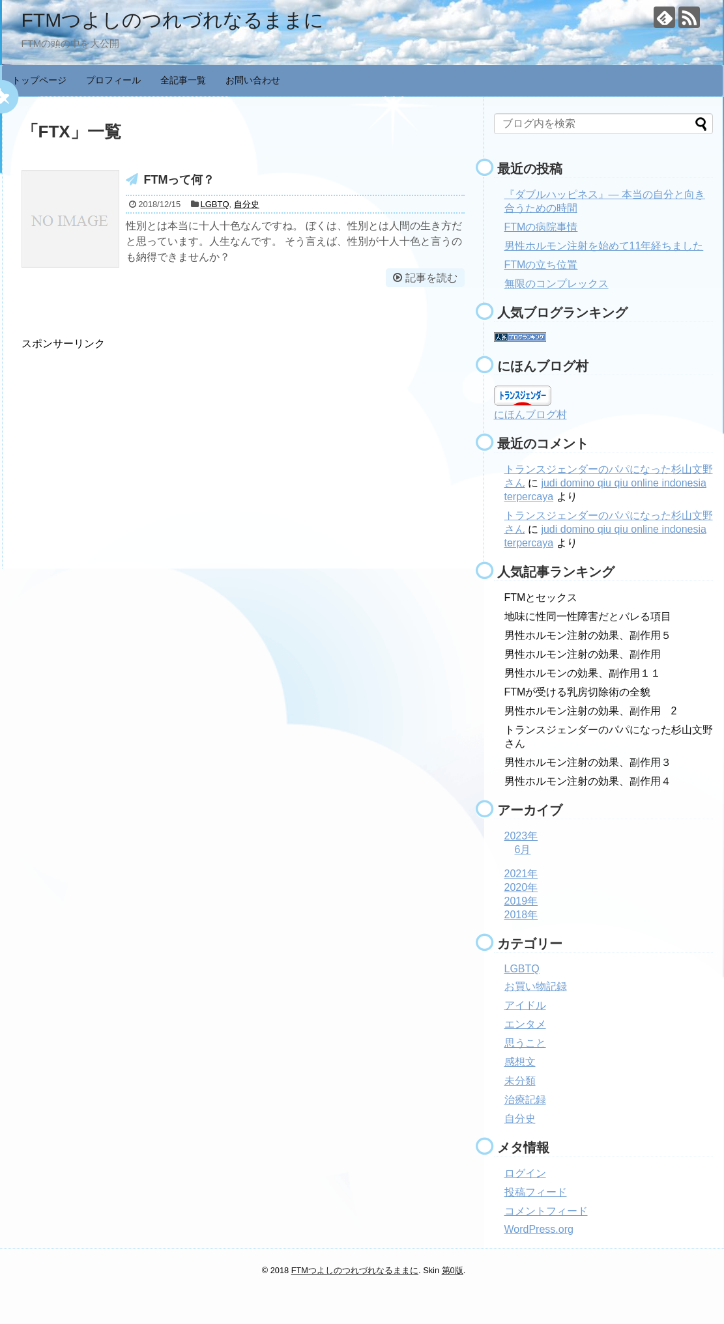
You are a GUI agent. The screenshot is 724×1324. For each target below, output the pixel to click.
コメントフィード (546, 1211)
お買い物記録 (535, 986)
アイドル (525, 1005)
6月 (523, 849)
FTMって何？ (179, 179)
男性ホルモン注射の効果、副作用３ (587, 762)
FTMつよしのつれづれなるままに (173, 20)
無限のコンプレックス (556, 283)
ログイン (525, 1173)
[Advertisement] (131, 442)
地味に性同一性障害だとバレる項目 (587, 616)
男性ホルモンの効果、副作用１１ (582, 673)
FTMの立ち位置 (541, 264)
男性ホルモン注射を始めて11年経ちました (604, 245)
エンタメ (525, 1024)
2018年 (521, 914)
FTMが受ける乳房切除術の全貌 (577, 691)
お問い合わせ (252, 80)
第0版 (452, 1270)
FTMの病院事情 (541, 226)
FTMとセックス (541, 597)
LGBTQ (215, 204)
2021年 (521, 873)
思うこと (525, 1043)
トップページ (39, 80)
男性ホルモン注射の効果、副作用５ (587, 635)
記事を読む (431, 277)
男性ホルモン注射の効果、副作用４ (587, 781)
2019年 (521, 901)
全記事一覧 (183, 80)
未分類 (520, 1080)
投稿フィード (535, 1192)
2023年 (521, 835)
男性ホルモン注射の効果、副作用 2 (590, 710)
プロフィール (113, 80)
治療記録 (525, 1099)
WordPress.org (538, 1229)
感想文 (520, 1061)
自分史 (246, 204)
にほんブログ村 (530, 414)
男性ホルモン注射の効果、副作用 (582, 654)
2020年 (521, 887)
